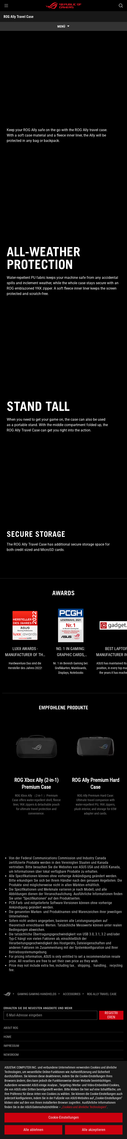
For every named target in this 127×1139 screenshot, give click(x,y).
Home (7, 1037)
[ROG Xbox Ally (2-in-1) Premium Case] (36, 756)
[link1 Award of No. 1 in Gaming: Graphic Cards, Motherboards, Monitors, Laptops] (71, 642)
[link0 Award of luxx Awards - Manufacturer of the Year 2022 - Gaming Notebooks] (25, 639)
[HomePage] (7, 994)
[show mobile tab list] (63, 26)
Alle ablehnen (33, 1130)
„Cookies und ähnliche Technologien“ (84, 1107)
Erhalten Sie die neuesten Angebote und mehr (38, 1008)
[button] (6, 5)
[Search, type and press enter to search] (120, 5)
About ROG (11, 1028)
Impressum (11, 1045)
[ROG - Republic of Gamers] (63, 5)
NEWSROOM (11, 1054)
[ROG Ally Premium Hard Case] (95, 756)
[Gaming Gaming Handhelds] (36, 994)
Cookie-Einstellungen (63, 1117)
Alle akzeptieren (93, 1130)
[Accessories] (71, 994)
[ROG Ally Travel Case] (102, 994)
